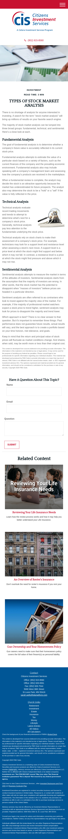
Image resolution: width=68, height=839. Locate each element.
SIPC (15, 769)
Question (9, 419)
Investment (34, 708)
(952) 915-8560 (33, 40)
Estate (34, 711)
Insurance (34, 714)
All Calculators (34, 732)
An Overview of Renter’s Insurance (34, 579)
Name (10, 385)
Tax (34, 717)
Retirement (34, 706)
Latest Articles (34, 726)
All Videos (33, 729)
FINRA (10, 769)
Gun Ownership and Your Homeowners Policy (34, 646)
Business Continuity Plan (18, 786)
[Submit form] (11, 445)
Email (10, 401)
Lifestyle (34, 723)
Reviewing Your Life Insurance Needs (34, 512)
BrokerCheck (52, 734)
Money (34, 720)
